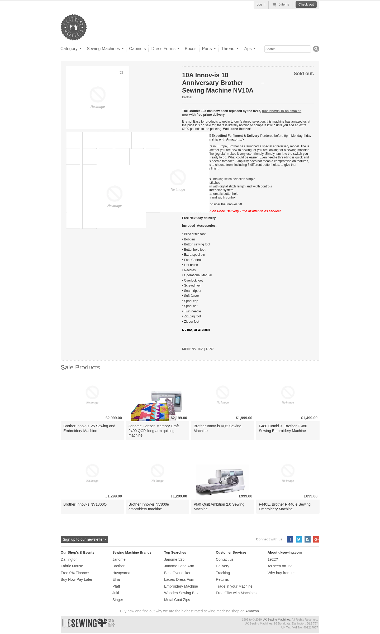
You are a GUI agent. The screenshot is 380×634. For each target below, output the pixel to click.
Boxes (190, 48)
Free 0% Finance (75, 573)
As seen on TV (280, 566)
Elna (116, 579)
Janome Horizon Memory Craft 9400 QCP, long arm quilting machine (154, 430)
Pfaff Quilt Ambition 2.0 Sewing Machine (219, 506)
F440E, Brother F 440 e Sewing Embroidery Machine (285, 506)
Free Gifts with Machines (236, 593)
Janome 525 (174, 559)
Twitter (299, 539)
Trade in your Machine (234, 586)
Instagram (308, 539)
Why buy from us (281, 573)
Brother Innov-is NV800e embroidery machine (149, 506)
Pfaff (116, 586)
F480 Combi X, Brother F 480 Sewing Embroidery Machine (283, 428)
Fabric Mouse (72, 566)
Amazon (252, 611)
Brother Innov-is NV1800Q (85, 504)
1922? (273, 559)
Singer (117, 600)
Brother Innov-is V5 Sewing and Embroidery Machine (89, 428)
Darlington (69, 559)
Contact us (225, 559)
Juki (115, 593)
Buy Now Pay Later (76, 579)
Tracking (223, 573)
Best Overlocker (177, 573)
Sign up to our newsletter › (84, 539)
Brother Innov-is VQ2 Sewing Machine (217, 428)
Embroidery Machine (181, 586)
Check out (306, 4)
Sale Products (80, 367)
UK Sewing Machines (276, 619)
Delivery (222, 566)
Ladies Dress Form (179, 579)
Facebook (290, 539)
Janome (119, 559)
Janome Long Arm (179, 566)
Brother (187, 97)
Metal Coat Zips (177, 600)
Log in (261, 4)
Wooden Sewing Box (181, 593)
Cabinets (137, 48)
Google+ (316, 539)
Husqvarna (121, 573)
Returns (222, 579)
